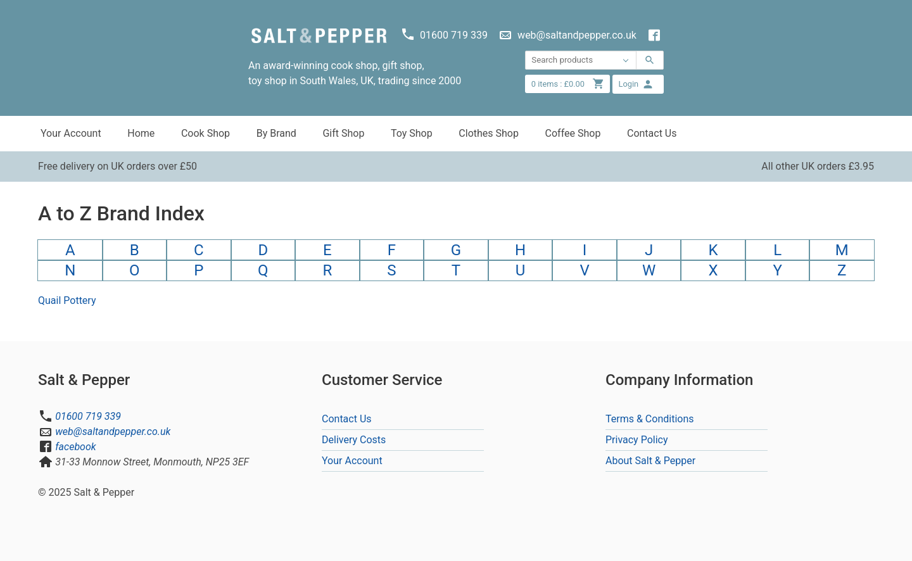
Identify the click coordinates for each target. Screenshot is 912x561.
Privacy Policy (636, 440)
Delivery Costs (354, 440)
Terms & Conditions (649, 419)
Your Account (71, 133)
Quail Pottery (67, 300)
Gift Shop (343, 133)
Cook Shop (205, 133)
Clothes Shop (489, 133)
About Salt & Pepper (650, 461)
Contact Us (652, 133)
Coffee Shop (573, 133)
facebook (75, 447)
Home (141, 133)
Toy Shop (412, 133)
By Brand (276, 133)
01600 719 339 (88, 416)
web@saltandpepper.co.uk (112, 431)
